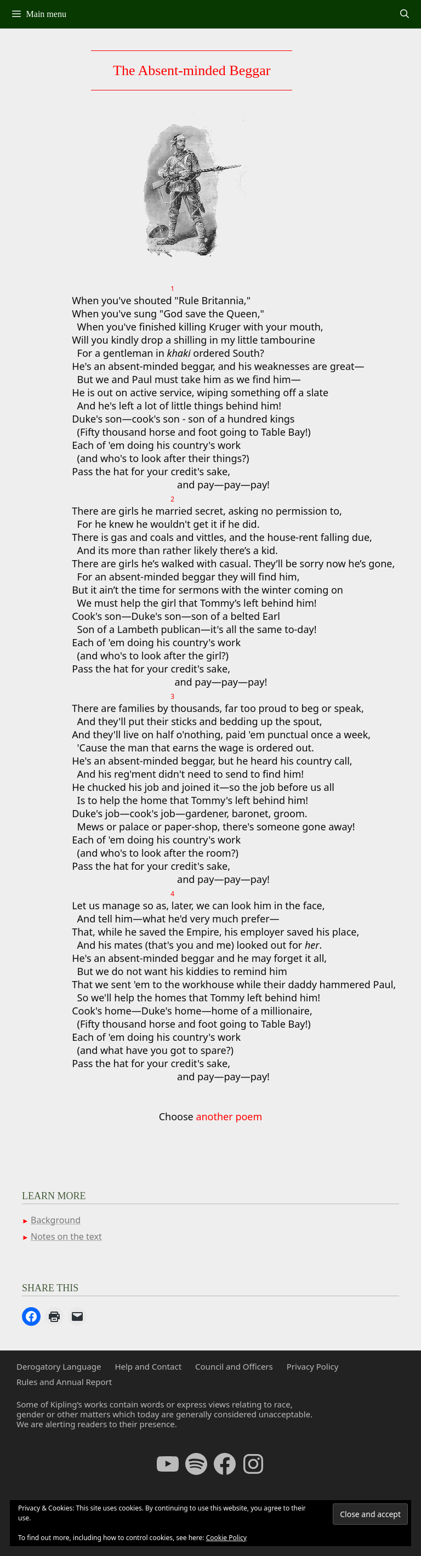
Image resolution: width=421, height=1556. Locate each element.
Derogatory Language (58, 1366)
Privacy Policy (313, 1366)
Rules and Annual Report (64, 1381)
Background (56, 1220)
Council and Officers (234, 1366)
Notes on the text (66, 1236)
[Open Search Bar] (404, 14)
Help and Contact (148, 1366)
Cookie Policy (226, 1537)
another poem (229, 1116)
